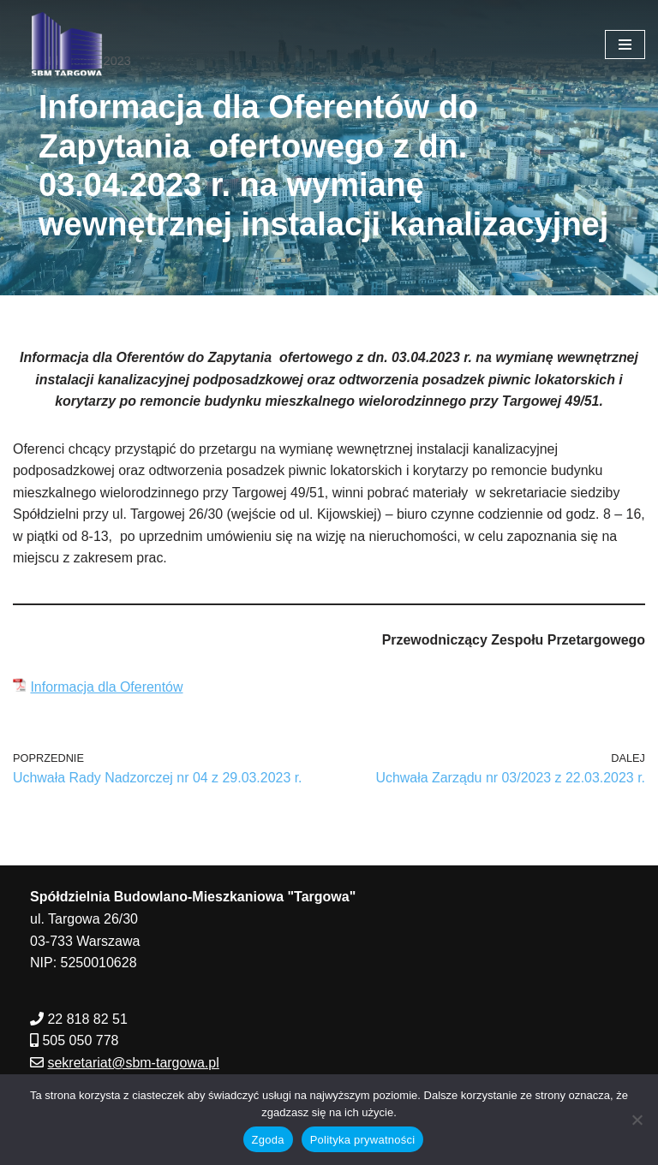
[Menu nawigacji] (625, 44)
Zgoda (268, 1139)
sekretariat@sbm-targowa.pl (132, 1063)
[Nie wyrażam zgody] (636, 1119)
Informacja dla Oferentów (106, 688)
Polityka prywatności (363, 1139)
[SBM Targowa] (64, 44)
